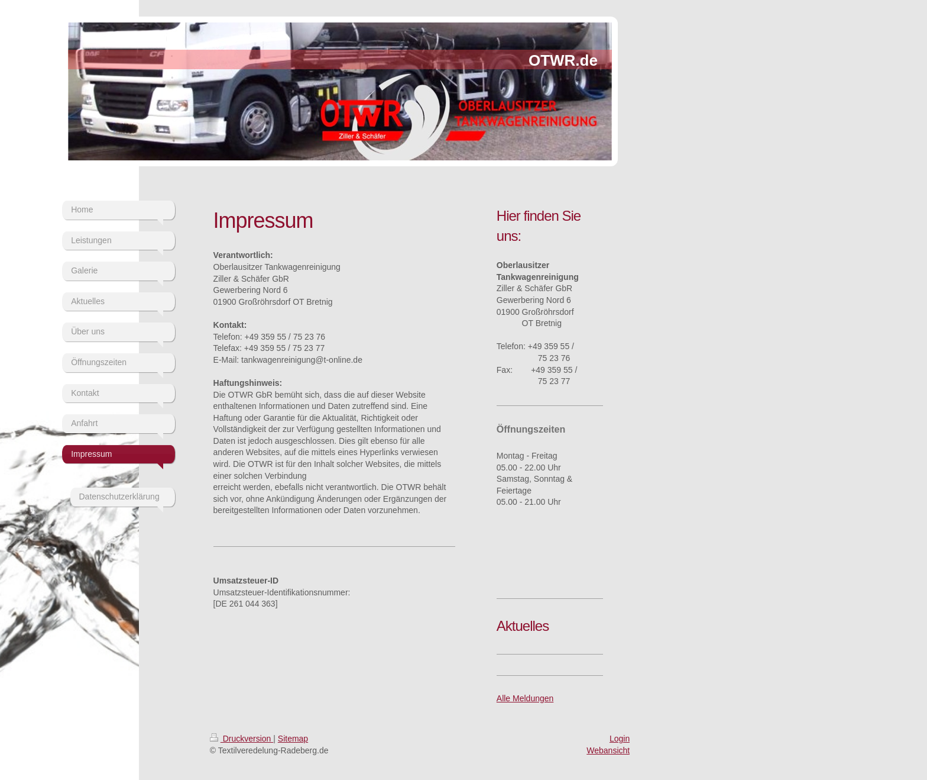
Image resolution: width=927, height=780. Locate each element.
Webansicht (608, 750)
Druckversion (241, 738)
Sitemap (293, 738)
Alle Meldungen (525, 698)
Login (620, 738)
